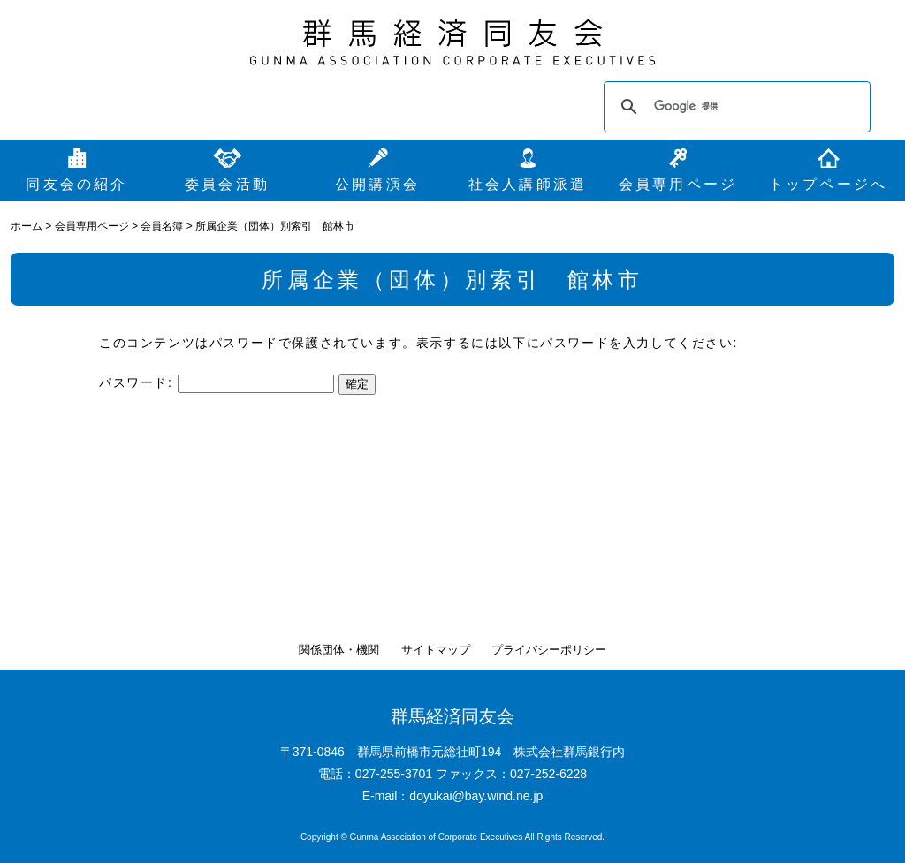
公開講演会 (377, 184)
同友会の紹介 (76, 184)
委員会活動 (227, 184)
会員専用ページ (678, 184)
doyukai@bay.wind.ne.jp (476, 796)
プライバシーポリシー (548, 649)
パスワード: (216, 382)
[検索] (734, 106)
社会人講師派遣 (527, 184)
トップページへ (828, 184)
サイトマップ (435, 649)
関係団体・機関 (339, 649)
